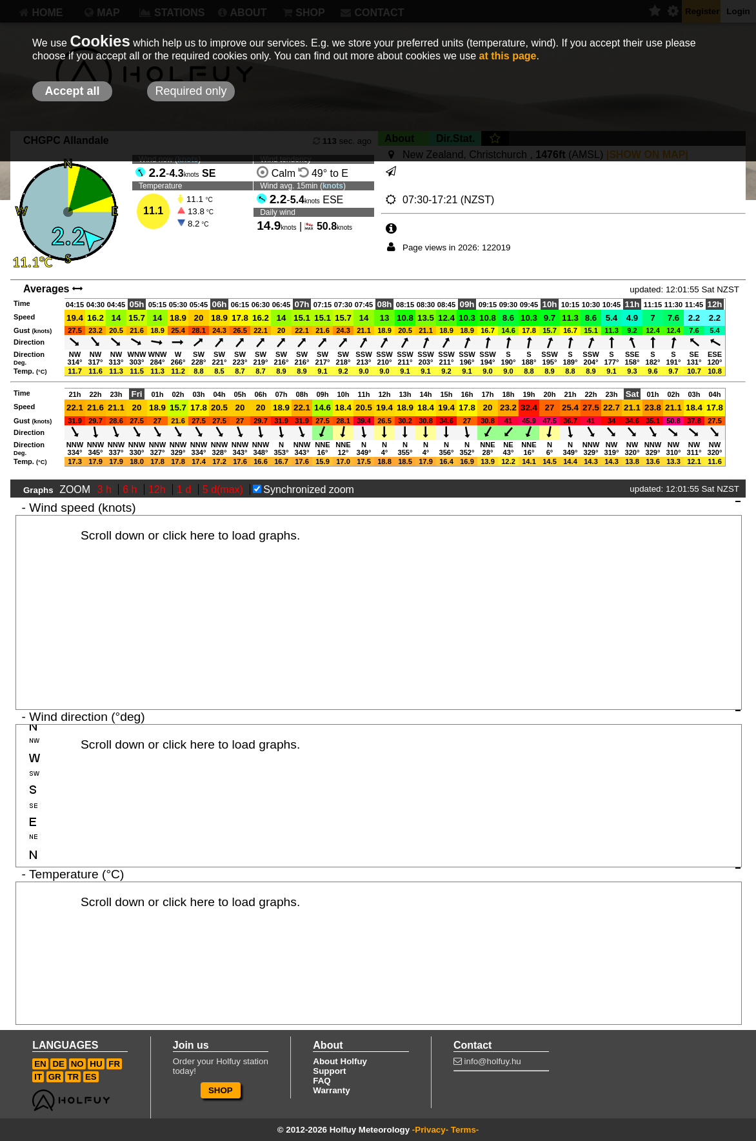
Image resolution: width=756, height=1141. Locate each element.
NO (77, 1064)
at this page (508, 55)
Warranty (331, 1090)
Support (329, 1071)
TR (73, 1077)
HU (96, 1064)
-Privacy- (430, 1130)
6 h (131, 489)
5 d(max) (224, 489)
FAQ (321, 1080)
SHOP (220, 1090)
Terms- (465, 1130)
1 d (185, 489)
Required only (190, 91)
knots (333, 185)
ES (91, 1077)
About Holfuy (340, 1061)
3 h (106, 489)
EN (40, 1064)
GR (54, 1077)
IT (38, 1077)
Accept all (72, 91)
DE (58, 1064)
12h (158, 489)
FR (114, 1064)
